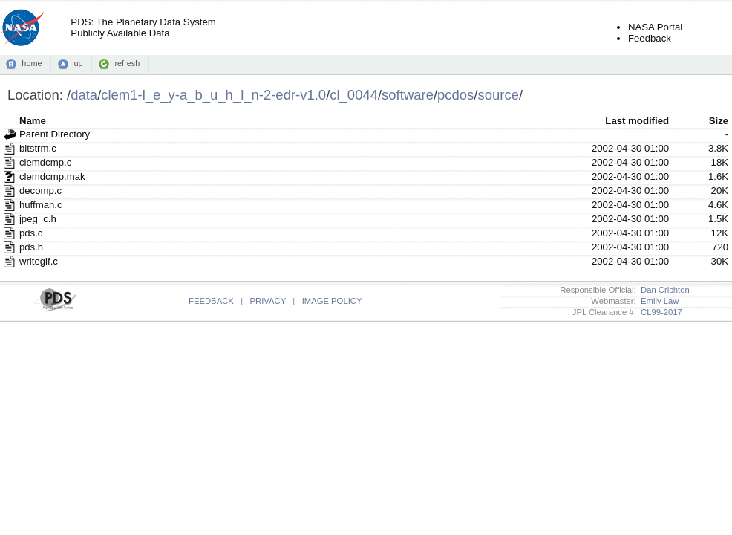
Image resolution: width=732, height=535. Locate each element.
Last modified (637, 120)
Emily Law (657, 300)
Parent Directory (54, 134)
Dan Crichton (663, 289)
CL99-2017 (659, 312)
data (84, 95)
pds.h (31, 247)
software (408, 95)
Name (32, 120)
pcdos (455, 95)
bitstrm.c (37, 148)
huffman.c (40, 204)
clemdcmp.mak (52, 176)
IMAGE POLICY (332, 300)
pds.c (31, 233)
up (77, 63)
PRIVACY (268, 300)
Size (718, 120)
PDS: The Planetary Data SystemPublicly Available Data (143, 27)
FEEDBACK (211, 300)
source (498, 95)
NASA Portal (655, 27)
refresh (127, 63)
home (32, 63)
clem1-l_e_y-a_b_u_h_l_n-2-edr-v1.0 (213, 95)
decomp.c (40, 190)
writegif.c (38, 261)
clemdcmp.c (45, 162)
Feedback (649, 38)
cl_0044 (354, 95)
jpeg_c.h (37, 218)
